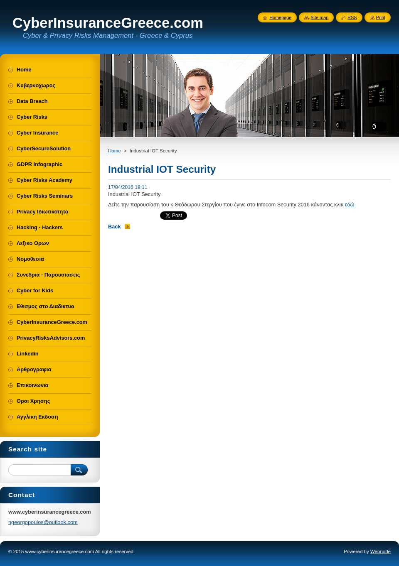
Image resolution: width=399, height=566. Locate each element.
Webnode (380, 551)
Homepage (280, 17)
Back (114, 226)
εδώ (350, 204)
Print (380, 17)
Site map (319, 17)
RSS (352, 17)
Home (114, 150)
